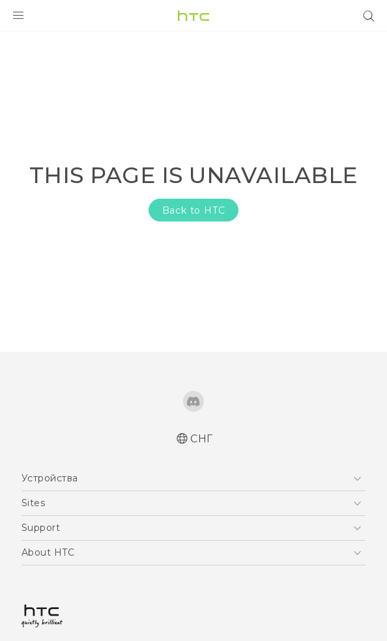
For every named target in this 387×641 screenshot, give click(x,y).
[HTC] (193, 15)
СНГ (201, 439)
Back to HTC (193, 210)
